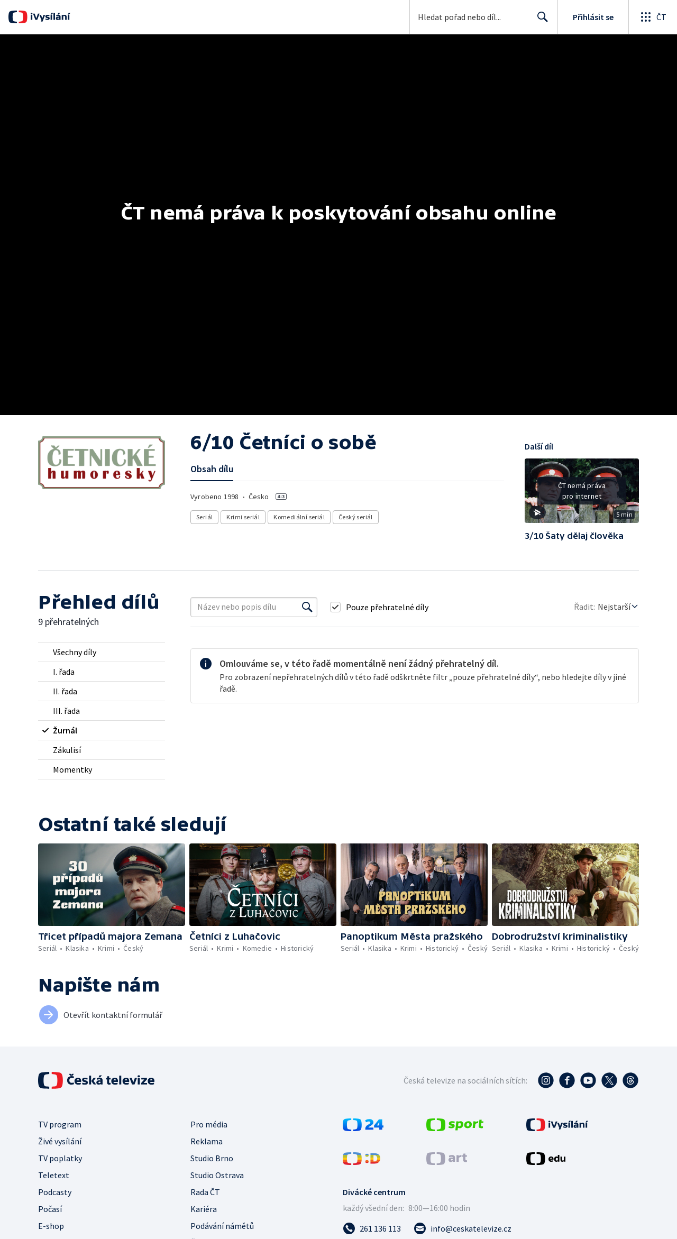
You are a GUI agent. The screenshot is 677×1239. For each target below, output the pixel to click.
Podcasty (54, 1192)
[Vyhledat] (307, 607)
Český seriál (355, 517)
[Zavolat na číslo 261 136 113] (372, 1228)
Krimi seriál (243, 517)
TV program (59, 1124)
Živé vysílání (59, 1141)
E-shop (51, 1225)
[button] (582, 494)
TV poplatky (60, 1158)
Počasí (50, 1209)
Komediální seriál (299, 517)
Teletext (53, 1175)
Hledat (539, 21)
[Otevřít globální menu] (652, 17)
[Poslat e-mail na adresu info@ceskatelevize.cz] (462, 1228)
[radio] (101, 652)
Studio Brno (211, 1158)
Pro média (208, 1124)
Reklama (206, 1141)
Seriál (204, 517)
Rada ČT (205, 1192)
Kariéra (203, 1209)
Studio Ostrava (217, 1175)
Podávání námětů (222, 1225)
